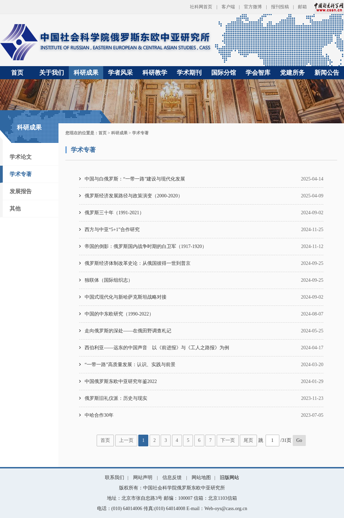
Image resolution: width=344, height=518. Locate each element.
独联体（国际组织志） (109, 280)
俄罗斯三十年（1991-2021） (114, 212)
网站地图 (201, 477)
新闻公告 (326, 72)
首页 (17, 72)
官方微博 (253, 6)
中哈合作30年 (99, 415)
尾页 (248, 440)
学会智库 (258, 72)
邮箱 (302, 6)
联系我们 (114, 477)
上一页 (126, 440)
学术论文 (21, 157)
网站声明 (142, 477)
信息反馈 (172, 477)
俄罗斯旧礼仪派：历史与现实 (116, 398)
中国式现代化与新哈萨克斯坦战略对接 (125, 297)
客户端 (228, 6)
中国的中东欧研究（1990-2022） (119, 314)
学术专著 (21, 174)
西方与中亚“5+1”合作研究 (112, 229)
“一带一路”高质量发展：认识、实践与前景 (130, 364)
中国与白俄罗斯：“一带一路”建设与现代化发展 (135, 179)
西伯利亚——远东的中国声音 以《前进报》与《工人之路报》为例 (157, 347)
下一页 (228, 440)
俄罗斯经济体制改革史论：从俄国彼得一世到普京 (138, 263)
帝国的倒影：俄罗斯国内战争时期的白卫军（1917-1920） (146, 246)
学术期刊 (189, 72)
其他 (15, 208)
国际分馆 (223, 72)
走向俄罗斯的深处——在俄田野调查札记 (128, 330)
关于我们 (51, 72)
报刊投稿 (280, 6)
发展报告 (21, 191)
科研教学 (154, 72)
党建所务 (292, 72)
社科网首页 (201, 6)
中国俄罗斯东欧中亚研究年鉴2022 (121, 381)
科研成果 (86, 72)
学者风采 (120, 72)
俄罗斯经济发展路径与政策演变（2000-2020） (134, 195)
